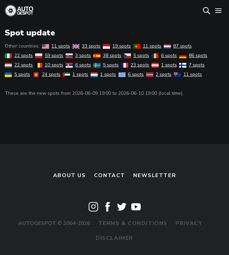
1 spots (164, 65)
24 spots (46, 74)
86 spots (193, 55)
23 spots (135, 65)
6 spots (164, 55)
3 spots (78, 55)
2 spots (158, 74)
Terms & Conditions (132, 223)
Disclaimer (114, 238)
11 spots (56, 46)
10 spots (49, 65)
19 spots (117, 46)
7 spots (192, 65)
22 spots (19, 55)
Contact (109, 175)
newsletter (154, 175)
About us (69, 175)
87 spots (178, 46)
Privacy (189, 223)
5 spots (136, 55)
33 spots (86, 46)
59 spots (49, 55)
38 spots (107, 55)
